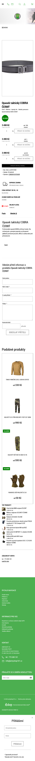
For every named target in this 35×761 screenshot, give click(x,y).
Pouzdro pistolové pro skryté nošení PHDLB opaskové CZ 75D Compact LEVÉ (19, 522)
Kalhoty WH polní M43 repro (15, 536)
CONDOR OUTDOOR (14, 174)
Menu (6, 28)
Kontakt (4, 625)
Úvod (3, 109)
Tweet (6, 245)
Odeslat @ (13, 213)
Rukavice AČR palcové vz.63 (17, 492)
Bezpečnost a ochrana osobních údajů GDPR (13, 621)
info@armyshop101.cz (12, 4)
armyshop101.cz (12, 699)
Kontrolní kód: (6, 322)
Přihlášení (17, 743)
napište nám (5, 561)
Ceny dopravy (5, 623)
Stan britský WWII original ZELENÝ (17, 508)
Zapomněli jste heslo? (11, 755)
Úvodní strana (5, 595)
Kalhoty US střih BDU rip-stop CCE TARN (17, 417)
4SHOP (28, 705)
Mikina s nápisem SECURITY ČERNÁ (17, 513)
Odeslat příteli (17, 332)
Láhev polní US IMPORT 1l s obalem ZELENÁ (19, 532)
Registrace (4, 599)
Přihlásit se (4, 597)
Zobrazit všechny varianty (17, 165)
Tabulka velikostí (6, 631)
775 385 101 (8, 4)
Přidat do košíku (23, 131)
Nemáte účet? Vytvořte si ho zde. (14, 757)
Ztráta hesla (5, 601)
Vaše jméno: (5, 278)
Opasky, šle (14, 109)
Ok (31, 677)
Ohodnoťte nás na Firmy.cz (10, 710)
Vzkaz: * (4, 304)
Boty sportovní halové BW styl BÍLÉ (17, 528)
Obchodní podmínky (7, 627)
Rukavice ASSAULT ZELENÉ (14, 517)
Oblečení (8, 109)
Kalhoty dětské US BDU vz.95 (17, 455)
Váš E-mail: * (6, 287)
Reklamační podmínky (7, 629)
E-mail (3, 676)
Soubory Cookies (6, 603)
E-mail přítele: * (6, 295)
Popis (4, 213)
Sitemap (4, 605)
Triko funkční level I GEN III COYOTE (17, 380)
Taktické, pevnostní (23, 109)
